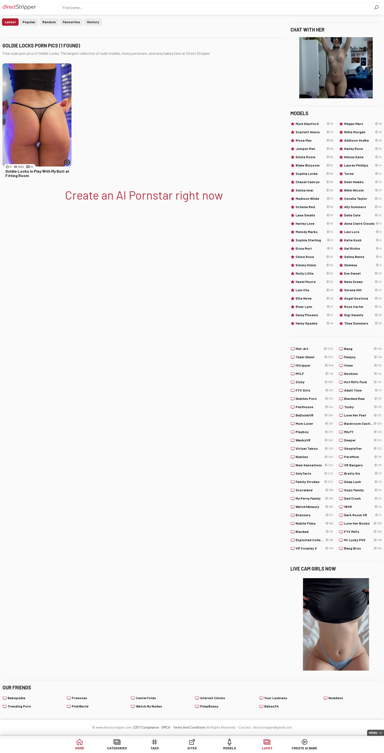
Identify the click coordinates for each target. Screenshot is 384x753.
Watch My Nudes (149, 706)
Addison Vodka (363, 140)
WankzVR (314, 440)
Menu (373, 733)
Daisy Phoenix (314, 315)
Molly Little (314, 273)
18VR (363, 507)
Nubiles (314, 457)
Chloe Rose (314, 257)
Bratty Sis (363, 473)
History (93, 22)
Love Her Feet (363, 415)
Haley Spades (314, 323)
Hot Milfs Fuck (363, 382)
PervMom (363, 457)
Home (79, 748)
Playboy (314, 432)
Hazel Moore (314, 282)
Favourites (71, 22)
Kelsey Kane (363, 157)
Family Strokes (314, 482)
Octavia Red (314, 207)
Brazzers (314, 515)
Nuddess (335, 698)
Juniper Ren (314, 149)
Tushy (363, 407)
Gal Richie (363, 248)
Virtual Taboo (314, 448)
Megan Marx (363, 124)
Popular (29, 22)
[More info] (67, 162)
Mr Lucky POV (363, 540)
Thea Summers (363, 323)
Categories (117, 748)
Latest (10, 22)
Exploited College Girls (314, 540)
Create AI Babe (304, 748)
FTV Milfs (363, 532)
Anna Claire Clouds (363, 223)
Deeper (363, 440)
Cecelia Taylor (363, 199)
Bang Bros (363, 548)
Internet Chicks (212, 698)
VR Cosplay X (314, 548)
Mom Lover (314, 424)
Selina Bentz (363, 257)
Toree (363, 174)
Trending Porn (19, 706)
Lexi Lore (363, 232)
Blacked (314, 532)
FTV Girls (314, 390)
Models (229, 748)
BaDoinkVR (314, 415)
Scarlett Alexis (314, 132)
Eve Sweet (363, 273)
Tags (154, 748)
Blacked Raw (363, 399)
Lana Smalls (314, 215)
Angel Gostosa (363, 298)
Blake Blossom (314, 165)
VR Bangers (363, 465)
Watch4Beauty (314, 507)
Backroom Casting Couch (363, 424)
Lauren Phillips (363, 165)
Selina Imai (314, 190)
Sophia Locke (314, 174)
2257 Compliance (146, 727)
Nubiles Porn (314, 399)
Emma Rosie (314, 157)
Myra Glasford (314, 124)
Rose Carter (363, 307)
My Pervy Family (314, 498)
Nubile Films (314, 523)
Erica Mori (314, 248)
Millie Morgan (363, 132)
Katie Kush (363, 240)
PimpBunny (209, 706)
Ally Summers (363, 207)
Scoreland (314, 490)
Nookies (363, 374)
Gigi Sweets (363, 315)
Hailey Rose (363, 149)
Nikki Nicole (363, 190)
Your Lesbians (275, 698)
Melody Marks (314, 232)
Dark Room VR (363, 515)
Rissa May (314, 140)
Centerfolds (146, 698)
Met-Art (314, 349)
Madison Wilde (314, 199)
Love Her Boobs (363, 523)
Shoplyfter (363, 448)
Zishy (314, 382)
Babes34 (271, 706)
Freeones (79, 698)
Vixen (363, 365)
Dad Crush (363, 498)
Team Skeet (314, 357)
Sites (192, 748)
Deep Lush (363, 482)
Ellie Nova (314, 298)
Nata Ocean (363, 282)
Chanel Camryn (314, 182)
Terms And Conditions (189, 727)
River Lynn (314, 307)
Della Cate (363, 215)
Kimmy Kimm (314, 265)
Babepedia (16, 698)
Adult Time (363, 390)
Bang (363, 349)
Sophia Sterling (314, 240)
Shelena (363, 265)
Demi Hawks (363, 182)
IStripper (314, 365)
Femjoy (363, 357)
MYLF (314, 374)
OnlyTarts (314, 473)
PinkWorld (80, 706)
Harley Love (314, 223)
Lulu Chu (314, 290)
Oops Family (363, 490)
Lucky (267, 748)
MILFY (363, 432)
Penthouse (314, 407)
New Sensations (314, 465)
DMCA (166, 727)
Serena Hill (363, 290)
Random (49, 22)
